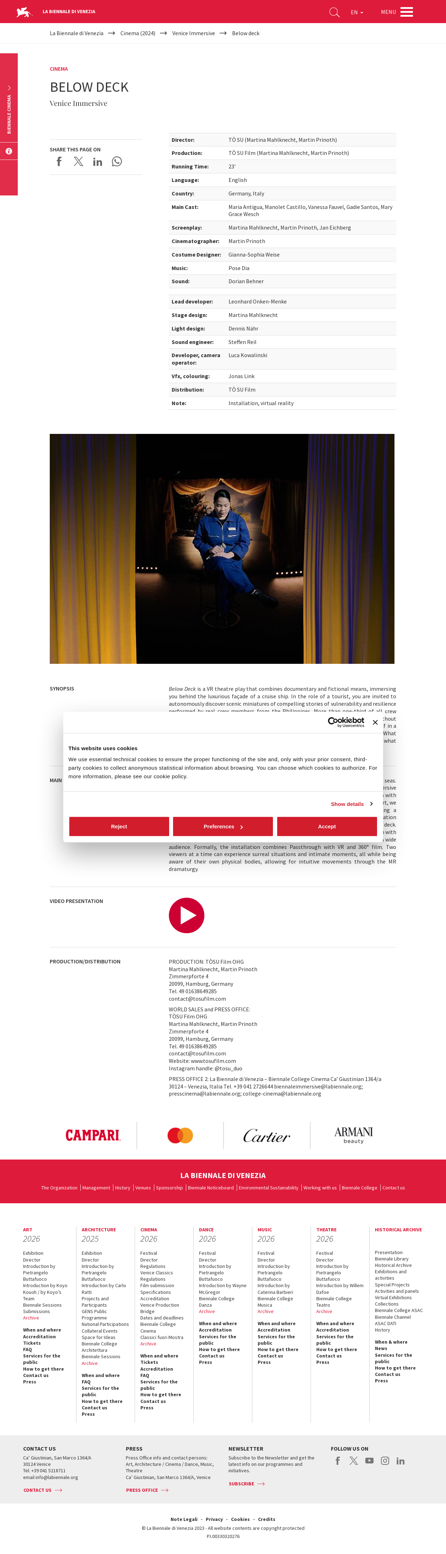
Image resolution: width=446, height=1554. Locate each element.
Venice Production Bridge (159, 1308)
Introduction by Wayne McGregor (223, 1288)
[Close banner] (375, 722)
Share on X (78, 161)
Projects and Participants (95, 1301)
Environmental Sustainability (269, 1187)
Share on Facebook (59, 161)
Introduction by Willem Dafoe (340, 1288)
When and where (42, 1330)
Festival (148, 1253)
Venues (143, 1187)
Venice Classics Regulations (156, 1275)
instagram (385, 1464)
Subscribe (241, 1483)
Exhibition (33, 1253)
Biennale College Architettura (99, 1346)
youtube (369, 1464)
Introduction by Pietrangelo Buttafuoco (39, 1272)
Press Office (142, 1490)
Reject (119, 826)
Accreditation (39, 1336)
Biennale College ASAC (399, 1310)
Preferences (223, 826)
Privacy (214, 1519)
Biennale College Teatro (334, 1301)
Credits (266, 1519)
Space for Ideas (98, 1337)
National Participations (105, 1324)
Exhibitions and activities (391, 1274)
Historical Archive (393, 1265)
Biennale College (359, 1187)
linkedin (400, 1464)
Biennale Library (392, 1258)
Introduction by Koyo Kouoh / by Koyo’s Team (45, 1291)
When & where (391, 1342)
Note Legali (184, 1519)
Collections (387, 1304)
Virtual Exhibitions (393, 1297)
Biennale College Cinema (158, 1327)
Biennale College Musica (275, 1301)
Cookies (240, 1519)
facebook (338, 1464)
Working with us (320, 1187)
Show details (347, 804)
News (381, 1348)
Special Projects (392, 1284)
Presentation (389, 1252)
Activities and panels (397, 1291)
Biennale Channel (393, 1317)
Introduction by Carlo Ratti (104, 1288)
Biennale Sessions (42, 1305)
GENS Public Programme (94, 1314)
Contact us (393, 1187)
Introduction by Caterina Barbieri (275, 1288)
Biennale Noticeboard (211, 1187)
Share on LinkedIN (97, 161)
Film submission (157, 1285)
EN (357, 12)
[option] (93, 1135)
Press (29, 1381)
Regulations (153, 1266)
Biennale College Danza (217, 1301)
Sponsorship (169, 1187)
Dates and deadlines (162, 1317)
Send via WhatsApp (117, 161)
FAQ (27, 1349)
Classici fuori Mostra (161, 1337)
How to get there (43, 1369)
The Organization (59, 1187)
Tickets (32, 1343)
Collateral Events (100, 1331)
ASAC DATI (385, 1323)
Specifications (155, 1292)
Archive (31, 1317)
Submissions (36, 1311)
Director (32, 1260)
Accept (327, 826)
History (122, 1187)
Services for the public (41, 1359)
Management (96, 1187)
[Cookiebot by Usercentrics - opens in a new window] (333, 722)
